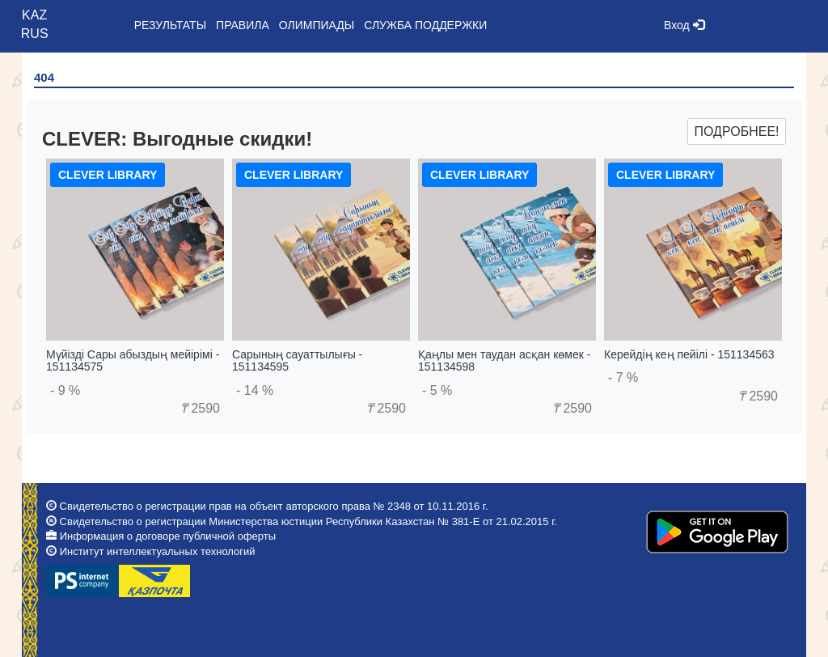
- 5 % (437, 390)
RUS (35, 33)
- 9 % (65, 390)
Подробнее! (736, 131)
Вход (684, 25)
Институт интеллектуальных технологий (158, 551)
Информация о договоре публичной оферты (168, 536)
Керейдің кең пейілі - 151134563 (689, 354)
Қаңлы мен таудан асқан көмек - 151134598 (504, 360)
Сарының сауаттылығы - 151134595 (297, 360)
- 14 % (254, 390)
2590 (200, 408)
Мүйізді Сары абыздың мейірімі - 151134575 (132, 360)
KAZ (34, 15)
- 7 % (623, 377)
